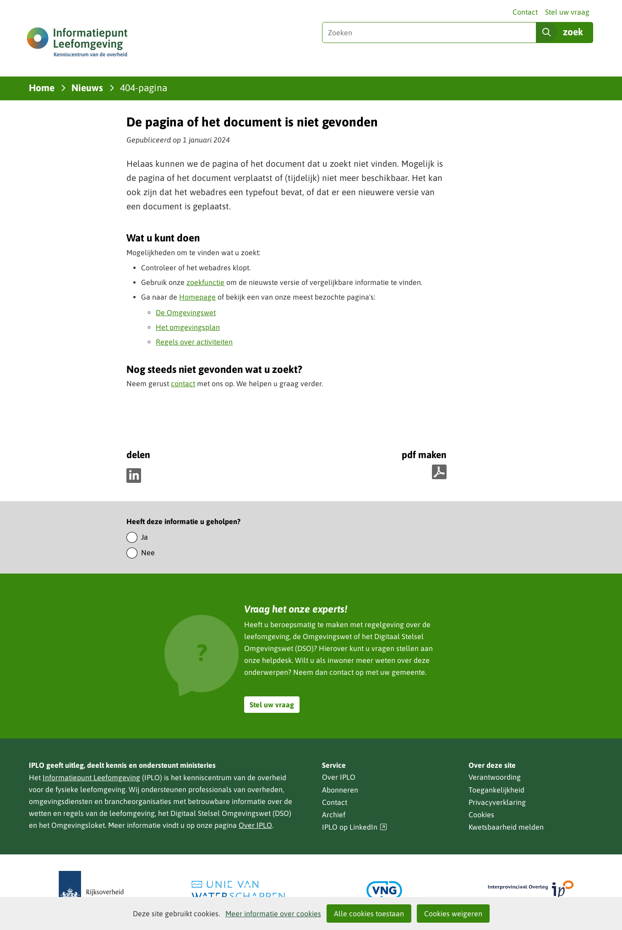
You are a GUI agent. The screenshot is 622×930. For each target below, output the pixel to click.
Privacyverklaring (497, 802)
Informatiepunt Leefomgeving (91, 777)
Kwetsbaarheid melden (506, 827)
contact (183, 383)
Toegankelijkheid (496, 790)
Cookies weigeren (453, 913)
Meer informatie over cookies (273, 913)
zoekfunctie (205, 282)
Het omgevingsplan (188, 327)
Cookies (481, 814)
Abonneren (340, 790)
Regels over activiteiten (194, 342)
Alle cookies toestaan (369, 913)
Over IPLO (255, 825)
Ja (144, 537)
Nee (148, 552)
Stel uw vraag (567, 12)
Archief (333, 814)
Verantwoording (495, 777)
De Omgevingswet (186, 312)
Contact (525, 12)
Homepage (197, 297)
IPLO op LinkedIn (354, 827)
